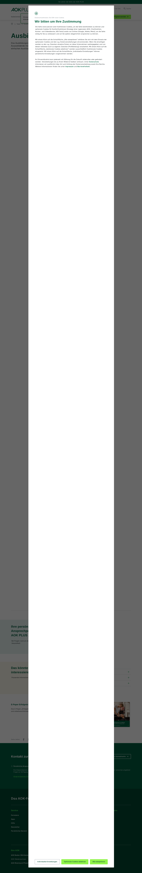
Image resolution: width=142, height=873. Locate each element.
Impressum (69, 66)
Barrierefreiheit (83, 66)
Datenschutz (94, 62)
